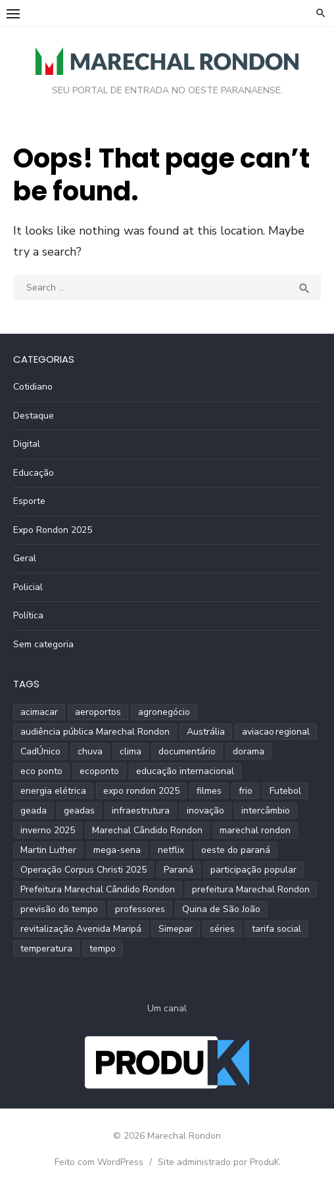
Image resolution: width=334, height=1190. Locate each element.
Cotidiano (33, 386)
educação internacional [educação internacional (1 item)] (185, 771)
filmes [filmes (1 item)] (209, 791)
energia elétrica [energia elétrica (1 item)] (53, 791)
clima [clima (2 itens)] (130, 751)
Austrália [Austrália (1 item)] (206, 731)
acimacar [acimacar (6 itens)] (39, 712)
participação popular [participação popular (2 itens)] (253, 869)
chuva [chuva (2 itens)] (90, 751)
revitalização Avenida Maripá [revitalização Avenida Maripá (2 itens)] (80, 929)
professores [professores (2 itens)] (140, 909)
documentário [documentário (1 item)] (187, 751)
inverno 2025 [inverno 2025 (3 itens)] (47, 830)
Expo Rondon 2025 (52, 530)
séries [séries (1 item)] (222, 929)
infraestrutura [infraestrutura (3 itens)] (141, 810)
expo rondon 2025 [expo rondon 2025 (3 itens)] (141, 791)
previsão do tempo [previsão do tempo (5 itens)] (59, 909)
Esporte (29, 501)
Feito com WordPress (99, 1162)
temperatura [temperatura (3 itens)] (46, 948)
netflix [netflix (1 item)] (171, 850)
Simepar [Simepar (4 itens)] (175, 929)
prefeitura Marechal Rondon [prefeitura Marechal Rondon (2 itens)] (251, 889)
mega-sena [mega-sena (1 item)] (117, 850)
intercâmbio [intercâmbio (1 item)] (265, 810)
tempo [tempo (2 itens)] (102, 948)
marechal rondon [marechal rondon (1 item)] (255, 830)
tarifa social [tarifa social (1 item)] (276, 929)
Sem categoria (43, 644)
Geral (24, 558)
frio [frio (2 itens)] (245, 791)
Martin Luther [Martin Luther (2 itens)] (48, 850)
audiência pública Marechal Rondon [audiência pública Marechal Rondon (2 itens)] (95, 731)
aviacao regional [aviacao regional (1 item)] (276, 731)
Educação (33, 473)
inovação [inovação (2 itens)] (205, 810)
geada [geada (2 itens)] (33, 810)
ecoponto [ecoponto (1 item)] (99, 771)
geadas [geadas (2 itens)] (79, 810)
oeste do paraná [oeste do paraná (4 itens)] (235, 850)
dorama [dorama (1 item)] (248, 751)
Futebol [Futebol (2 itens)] (285, 791)
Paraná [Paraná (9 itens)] (178, 869)
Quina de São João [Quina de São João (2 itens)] (221, 909)
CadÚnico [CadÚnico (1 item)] (40, 751)
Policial (28, 587)
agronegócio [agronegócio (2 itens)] (164, 712)
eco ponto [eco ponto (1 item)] (41, 771)
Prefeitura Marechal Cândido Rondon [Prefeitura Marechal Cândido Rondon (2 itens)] (97, 889)
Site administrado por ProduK (218, 1162)
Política (28, 615)
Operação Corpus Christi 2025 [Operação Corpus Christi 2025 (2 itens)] (83, 869)
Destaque (33, 415)
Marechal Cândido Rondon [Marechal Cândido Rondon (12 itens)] (147, 830)
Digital (26, 444)
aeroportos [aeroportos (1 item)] (98, 712)
